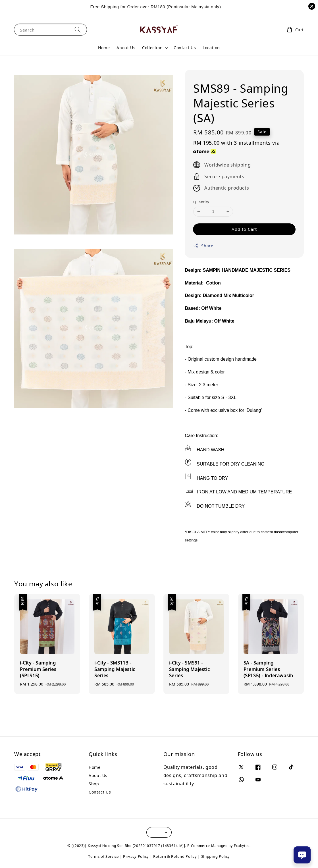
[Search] (77, 29)
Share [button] (203, 245)
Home (104, 47)
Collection (152, 47)
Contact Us (185, 47)
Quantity (201, 201)
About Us (126, 47)
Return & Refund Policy (175, 856)
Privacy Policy (136, 856)
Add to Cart (244, 229)
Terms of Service (103, 856)
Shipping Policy (215, 856)
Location (211, 47)
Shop (94, 783)
